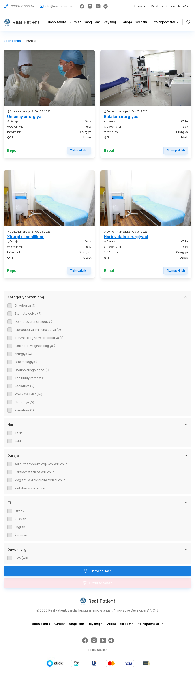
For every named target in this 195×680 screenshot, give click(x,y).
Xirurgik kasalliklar (25, 236)
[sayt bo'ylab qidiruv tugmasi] (188, 21)
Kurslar (75, 22)
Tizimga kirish (79, 150)
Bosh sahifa (57, 22)
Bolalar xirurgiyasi (121, 116)
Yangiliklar (92, 22)
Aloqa (127, 22)
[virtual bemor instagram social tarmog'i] (90, 6)
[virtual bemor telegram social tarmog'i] (105, 6)
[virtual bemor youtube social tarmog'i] (98, 6)
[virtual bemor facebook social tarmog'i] (82, 6)
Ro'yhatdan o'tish (178, 6)
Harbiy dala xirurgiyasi (126, 236)
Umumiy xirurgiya (24, 116)
